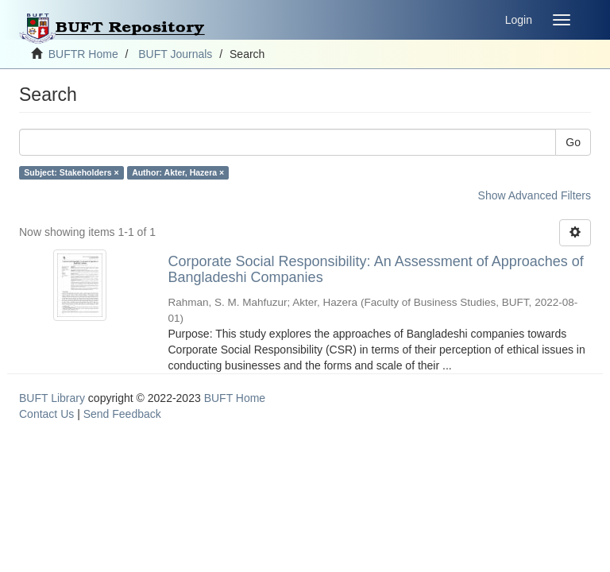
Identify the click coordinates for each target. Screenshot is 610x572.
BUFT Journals (175, 54)
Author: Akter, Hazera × (178, 172)
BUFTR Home (83, 54)
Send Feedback (122, 414)
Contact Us (46, 414)
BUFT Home (235, 398)
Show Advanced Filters (534, 195)
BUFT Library (52, 398)
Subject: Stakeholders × (71, 172)
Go (573, 142)
